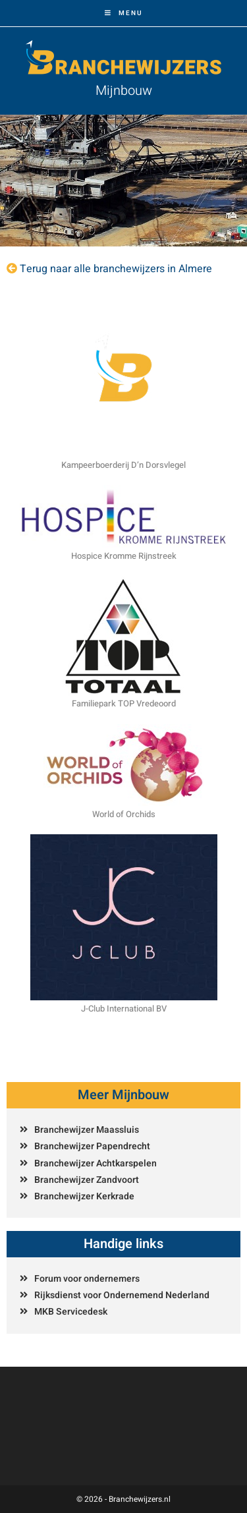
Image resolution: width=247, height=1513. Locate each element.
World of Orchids (123, 814)
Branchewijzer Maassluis (86, 1130)
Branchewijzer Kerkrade (84, 1196)
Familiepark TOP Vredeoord (124, 703)
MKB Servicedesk (70, 1312)
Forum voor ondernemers (87, 1279)
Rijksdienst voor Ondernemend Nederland (121, 1295)
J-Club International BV (124, 1008)
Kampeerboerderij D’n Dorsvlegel (123, 465)
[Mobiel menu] (124, 13)
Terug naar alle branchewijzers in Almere (116, 269)
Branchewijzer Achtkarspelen (95, 1163)
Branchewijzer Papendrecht (92, 1146)
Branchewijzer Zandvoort (86, 1180)
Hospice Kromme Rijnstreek (124, 556)
